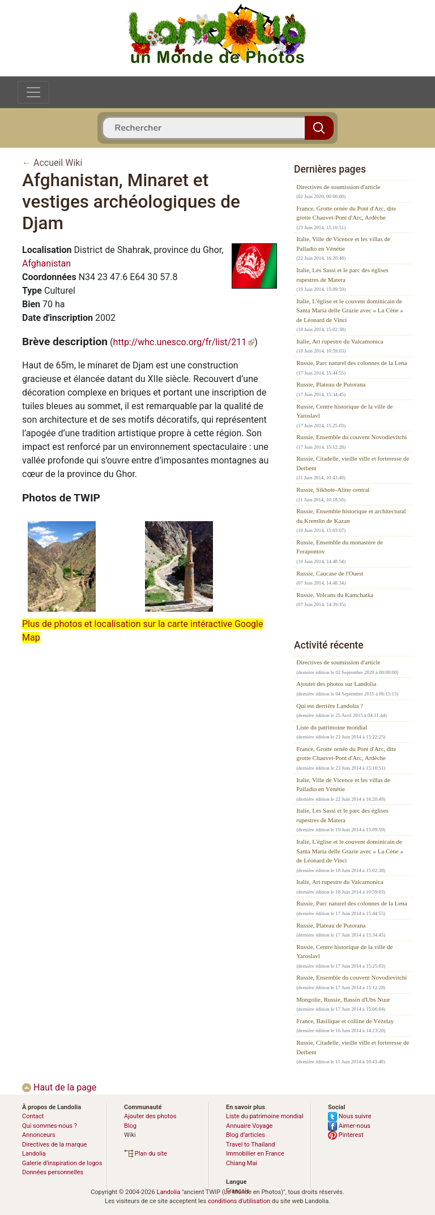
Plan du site (145, 1153)
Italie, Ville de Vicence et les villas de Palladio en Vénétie (343, 243)
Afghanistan (46, 263)
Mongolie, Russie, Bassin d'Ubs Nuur (343, 999)
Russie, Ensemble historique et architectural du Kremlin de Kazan (351, 516)
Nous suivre (350, 1116)
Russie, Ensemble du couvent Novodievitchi (351, 436)
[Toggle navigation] (33, 92)
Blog (130, 1126)
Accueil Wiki (57, 162)
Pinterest (346, 1135)
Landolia (168, 1192)
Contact (33, 1116)
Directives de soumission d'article (338, 186)
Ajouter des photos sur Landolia (336, 683)
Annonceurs (39, 1135)
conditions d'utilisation (239, 1201)
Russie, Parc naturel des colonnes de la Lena (351, 362)
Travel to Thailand (250, 1144)
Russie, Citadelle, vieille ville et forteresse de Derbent (352, 463)
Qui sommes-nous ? (49, 1126)
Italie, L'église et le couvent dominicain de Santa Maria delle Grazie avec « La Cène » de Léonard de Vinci (349, 310)
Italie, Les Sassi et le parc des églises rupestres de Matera (342, 275)
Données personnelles (52, 1172)
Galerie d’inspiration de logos (62, 1163)
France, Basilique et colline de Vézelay (345, 1020)
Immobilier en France (255, 1153)
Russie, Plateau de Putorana (330, 384)
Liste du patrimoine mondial (331, 727)
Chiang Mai (241, 1163)
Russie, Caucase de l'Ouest (329, 573)
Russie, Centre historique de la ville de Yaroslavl (344, 411)
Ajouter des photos (150, 1116)
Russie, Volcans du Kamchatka (334, 594)
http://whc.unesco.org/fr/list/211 (184, 342)
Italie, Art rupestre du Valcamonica (339, 341)
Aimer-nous (349, 1126)
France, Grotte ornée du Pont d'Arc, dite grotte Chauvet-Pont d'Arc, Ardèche (346, 213)
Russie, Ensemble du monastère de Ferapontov (339, 547)
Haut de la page (59, 1087)
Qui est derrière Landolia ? (329, 705)
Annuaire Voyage (249, 1126)
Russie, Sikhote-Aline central (332, 489)
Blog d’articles (245, 1135)
